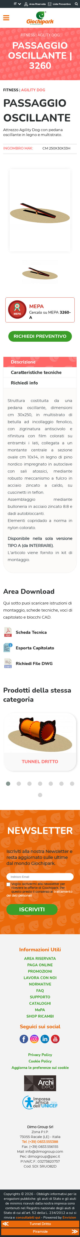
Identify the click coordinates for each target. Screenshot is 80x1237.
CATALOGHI (40, 1003)
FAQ (40, 990)
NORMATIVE (40, 984)
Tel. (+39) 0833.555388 (40, 1142)
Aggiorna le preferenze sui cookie (40, 1067)
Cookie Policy (40, 1061)
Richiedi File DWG (28, 664)
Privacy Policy (40, 1054)
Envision (69, 1217)
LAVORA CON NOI (40, 977)
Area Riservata (35, 4)
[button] (8, 783)
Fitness (10, 90)
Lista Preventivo (59, 4)
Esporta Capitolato (28, 648)
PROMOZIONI (40, 971)
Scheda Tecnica (25, 632)
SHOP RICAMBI (40, 1016)
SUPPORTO (40, 997)
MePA (40, 1010)
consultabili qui (28, 1217)
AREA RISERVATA (40, 958)
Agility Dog (33, 90)
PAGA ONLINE (40, 965)
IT (15, 4)
